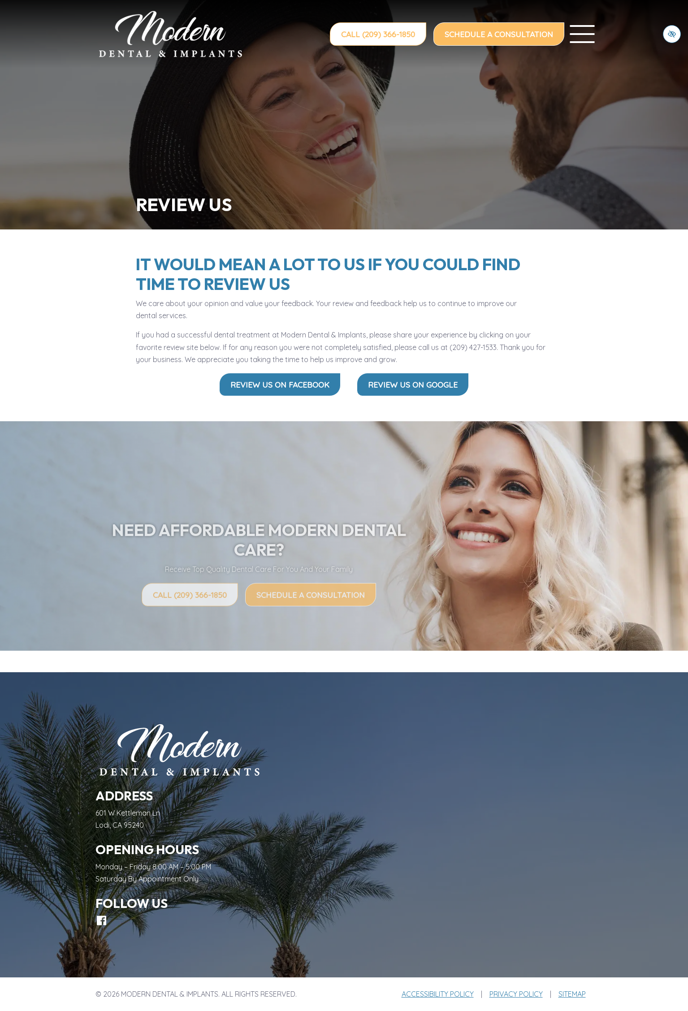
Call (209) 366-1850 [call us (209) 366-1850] (378, 34)
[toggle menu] (582, 34)
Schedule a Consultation (499, 34)
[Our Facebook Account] (101, 920)
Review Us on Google (413, 384)
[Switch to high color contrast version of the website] (672, 34)
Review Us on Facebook (279, 384)
